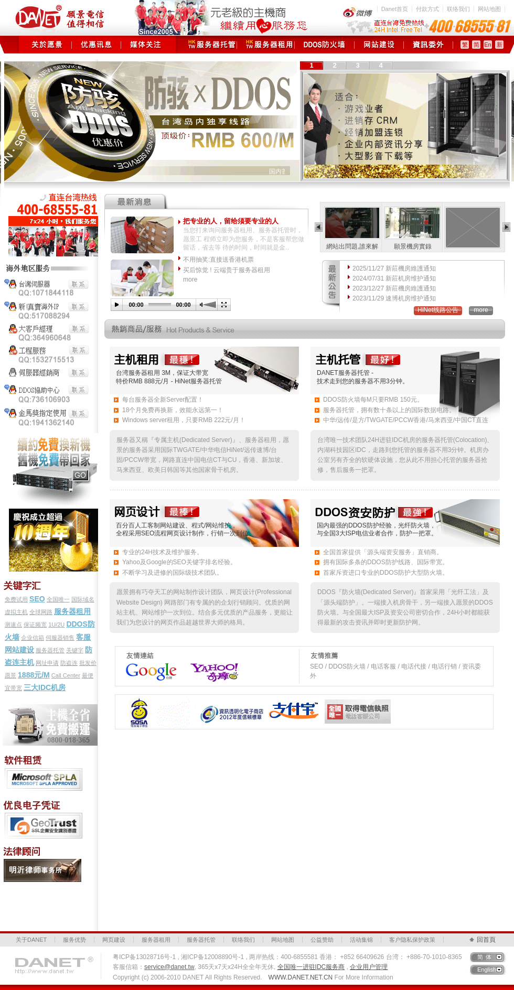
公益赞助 (322, 940)
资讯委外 (428, 44)
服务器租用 (265, 44)
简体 (485, 957)
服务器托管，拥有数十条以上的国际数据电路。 (389, 410)
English (486, 969)
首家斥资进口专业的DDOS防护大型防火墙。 (385, 572)
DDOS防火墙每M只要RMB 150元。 (373, 399)
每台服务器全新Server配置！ (163, 399)
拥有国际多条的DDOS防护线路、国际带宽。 (385, 562)
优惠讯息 (96, 44)
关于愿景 (47, 44)
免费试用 (16, 599)
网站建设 (19, 649)
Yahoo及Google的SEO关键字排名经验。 (179, 562)
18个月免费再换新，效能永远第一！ (172, 410)
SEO (37, 599)
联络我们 (458, 9)
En (487, 44)
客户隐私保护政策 (412, 940)
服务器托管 (208, 44)
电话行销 (444, 666)
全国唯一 (58, 599)
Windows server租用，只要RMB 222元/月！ (183, 420)
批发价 (88, 663)
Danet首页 (394, 9)
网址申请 (47, 663)
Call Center (65, 675)
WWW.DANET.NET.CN (301, 977)
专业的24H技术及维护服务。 (162, 552)
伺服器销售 (60, 637)
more (190, 279)
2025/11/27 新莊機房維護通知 (394, 268)
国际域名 (82, 599)
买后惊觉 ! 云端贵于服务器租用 (226, 270)
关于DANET (31, 940)
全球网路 (40, 612)
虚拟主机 (16, 612)
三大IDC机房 (45, 687)
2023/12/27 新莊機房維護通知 (394, 288)
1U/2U (56, 624)
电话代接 (413, 666)
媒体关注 (145, 44)
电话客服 (383, 666)
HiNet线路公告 (437, 310)
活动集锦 (361, 940)
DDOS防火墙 (324, 44)
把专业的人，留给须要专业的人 (231, 221)
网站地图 (489, 9)
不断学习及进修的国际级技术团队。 (172, 572)
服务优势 (74, 940)
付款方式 (427, 9)
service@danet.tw (169, 967)
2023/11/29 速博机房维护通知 (394, 298)
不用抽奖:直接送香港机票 (218, 259)
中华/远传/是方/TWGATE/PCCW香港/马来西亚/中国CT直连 (405, 420)
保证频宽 (35, 624)
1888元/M (34, 675)
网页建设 (379, 44)
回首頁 (486, 939)
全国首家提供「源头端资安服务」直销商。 (383, 552)
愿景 (10, 675)
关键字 (74, 650)
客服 (83, 637)
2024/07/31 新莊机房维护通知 (394, 278)
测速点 (13, 624)
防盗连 (69, 663)
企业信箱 (32, 637)
